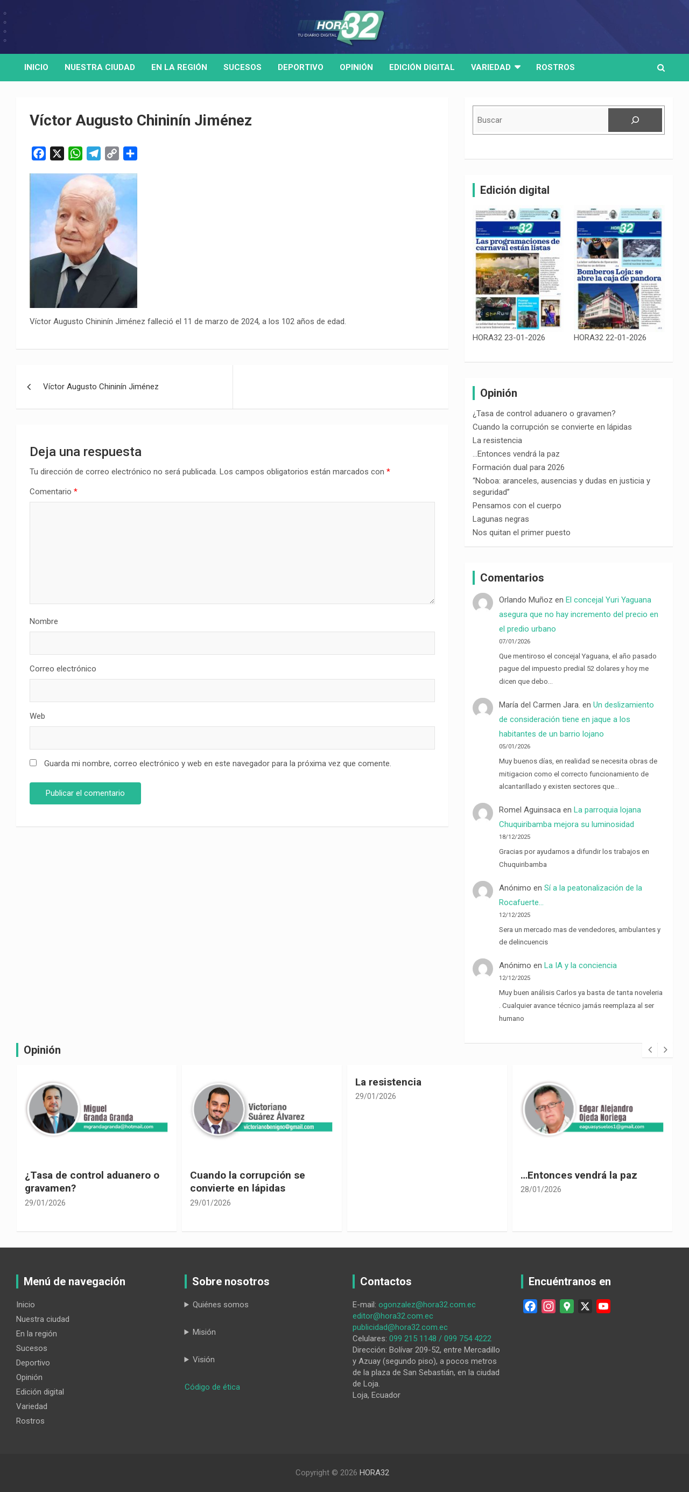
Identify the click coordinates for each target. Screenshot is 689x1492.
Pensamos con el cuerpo (517, 505)
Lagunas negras (501, 519)
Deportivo (301, 67)
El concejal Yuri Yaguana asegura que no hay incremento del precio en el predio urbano (578, 614)
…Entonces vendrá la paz (516, 454)
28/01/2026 (541, 1189)
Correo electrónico (63, 669)
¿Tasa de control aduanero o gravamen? (544, 413)
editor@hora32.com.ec (393, 1316)
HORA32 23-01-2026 (509, 337)
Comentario (54, 491)
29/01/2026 (45, 1203)
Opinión (356, 67)
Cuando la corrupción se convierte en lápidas (552, 427)
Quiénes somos (221, 1304)
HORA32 (374, 1472)
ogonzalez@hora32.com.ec (427, 1304)
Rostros (555, 67)
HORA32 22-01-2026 (610, 337)
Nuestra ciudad (42, 1319)
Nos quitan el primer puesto (522, 532)
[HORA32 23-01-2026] (518, 268)
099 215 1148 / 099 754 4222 (440, 1338)
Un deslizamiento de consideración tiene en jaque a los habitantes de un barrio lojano (576, 719)
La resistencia (497, 440)
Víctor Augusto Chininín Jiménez (101, 386)
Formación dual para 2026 (519, 467)
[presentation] (649, 1049)
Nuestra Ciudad (100, 67)
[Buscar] (635, 120)
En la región (179, 67)
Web (37, 716)
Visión (204, 1359)
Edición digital (422, 67)
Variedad (491, 67)
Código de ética (212, 1387)
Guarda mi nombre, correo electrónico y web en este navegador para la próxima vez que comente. (217, 763)
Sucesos (242, 67)
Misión (204, 1332)
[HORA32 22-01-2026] (619, 268)
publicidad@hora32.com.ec (400, 1327)
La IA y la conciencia (580, 965)
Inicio (36, 67)
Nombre (44, 621)
